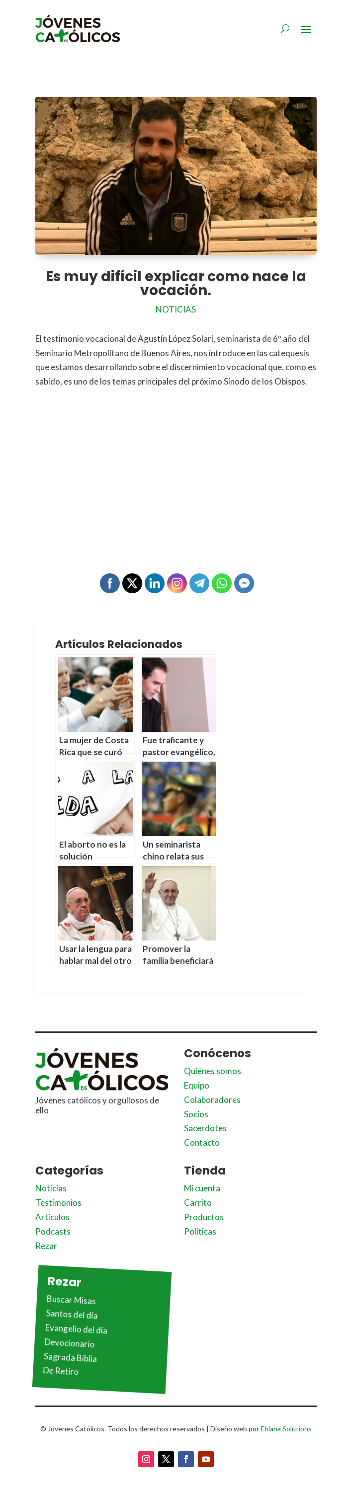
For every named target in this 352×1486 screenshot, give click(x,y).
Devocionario (69, 1342)
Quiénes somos (212, 1071)
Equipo (196, 1085)
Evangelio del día (76, 1328)
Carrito (198, 1202)
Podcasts (53, 1231)
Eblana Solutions (286, 1428)
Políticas (200, 1231)
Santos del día (72, 1314)
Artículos (52, 1217)
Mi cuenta (202, 1188)
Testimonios (58, 1202)
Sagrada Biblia (70, 1357)
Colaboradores (212, 1100)
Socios (196, 1114)
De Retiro (61, 1371)
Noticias (176, 309)
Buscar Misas (71, 1299)
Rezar (46, 1246)
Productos (204, 1217)
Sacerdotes (205, 1128)
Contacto (202, 1142)
